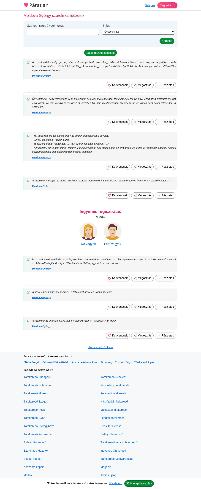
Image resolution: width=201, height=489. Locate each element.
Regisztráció (167, 5)
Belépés (150, 5)
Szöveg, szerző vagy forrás (45, 25)
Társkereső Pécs (34, 409)
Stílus (106, 25)
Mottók (28, 475)
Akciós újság (108, 475)
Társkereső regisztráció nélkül (119, 442)
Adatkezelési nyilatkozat (84, 362)
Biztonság (106, 362)
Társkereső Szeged (36, 401)
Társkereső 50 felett (112, 377)
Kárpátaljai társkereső (114, 401)
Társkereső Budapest (37, 377)
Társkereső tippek (144, 362)
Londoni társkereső (112, 418)
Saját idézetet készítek (100, 52)
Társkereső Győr (34, 418)
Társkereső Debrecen (37, 385)
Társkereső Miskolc (36, 393)
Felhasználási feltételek (55, 362)
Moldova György (41, 75)
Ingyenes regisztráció (100, 211)
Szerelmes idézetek (36, 450)
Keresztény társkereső (114, 385)
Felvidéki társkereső (113, 393)
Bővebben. (115, 483)
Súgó (128, 362)
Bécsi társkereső (110, 426)
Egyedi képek (32, 458)
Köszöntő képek (34, 467)
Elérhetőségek (32, 362)
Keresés (167, 40)
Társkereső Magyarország (116, 458)
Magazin (105, 467)
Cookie (119, 362)
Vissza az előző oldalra (100, 347)
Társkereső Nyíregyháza (39, 426)
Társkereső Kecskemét (38, 434)
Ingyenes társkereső (113, 450)
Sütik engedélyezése (139, 483)
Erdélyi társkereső (35, 442)
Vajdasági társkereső (113, 409)
